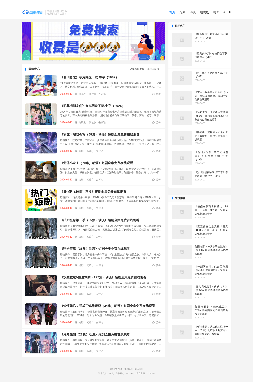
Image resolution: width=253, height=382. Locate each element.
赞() (156, 93)
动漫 (193, 12)
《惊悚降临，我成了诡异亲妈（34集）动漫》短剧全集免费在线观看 (107, 306)
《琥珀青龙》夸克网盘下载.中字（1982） (89, 77)
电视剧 (204, 12)
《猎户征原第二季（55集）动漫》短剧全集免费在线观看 (99, 220)
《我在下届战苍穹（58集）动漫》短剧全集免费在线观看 (99, 134)
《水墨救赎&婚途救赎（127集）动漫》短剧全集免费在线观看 (103, 277)
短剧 (182, 12)
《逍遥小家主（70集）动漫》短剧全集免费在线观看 (96, 163)
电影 (216, 12)
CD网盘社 (33, 12)
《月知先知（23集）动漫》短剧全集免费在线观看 (95, 334)
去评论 (102, 93)
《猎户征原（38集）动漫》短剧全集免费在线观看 (95, 248)
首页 (172, 12)
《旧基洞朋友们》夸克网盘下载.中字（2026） (92, 106)
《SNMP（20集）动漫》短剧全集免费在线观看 (93, 191)
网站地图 (139, 369)
